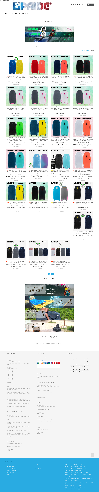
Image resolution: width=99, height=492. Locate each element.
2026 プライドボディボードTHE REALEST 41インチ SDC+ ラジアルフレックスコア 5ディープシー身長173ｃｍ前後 (38, 139)
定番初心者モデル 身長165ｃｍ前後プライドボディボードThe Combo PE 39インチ (83, 234)
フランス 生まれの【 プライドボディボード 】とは (74, 436)
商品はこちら (9, 13)
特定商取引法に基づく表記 (11, 442)
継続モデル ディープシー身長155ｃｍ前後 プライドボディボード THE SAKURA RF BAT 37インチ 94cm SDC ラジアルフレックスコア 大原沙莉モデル (60, 140)
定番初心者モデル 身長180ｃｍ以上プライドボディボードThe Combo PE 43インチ (83, 203)
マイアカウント (74, 4)
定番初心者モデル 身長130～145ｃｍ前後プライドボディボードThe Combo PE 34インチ (38, 172)
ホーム (7, 436)
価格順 (88, 50)
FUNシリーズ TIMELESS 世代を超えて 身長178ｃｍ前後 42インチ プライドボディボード (38, 204)
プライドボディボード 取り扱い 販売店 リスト (74, 461)
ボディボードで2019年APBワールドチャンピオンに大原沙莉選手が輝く (78, 450)
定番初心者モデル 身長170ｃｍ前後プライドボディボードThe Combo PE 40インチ (60, 234)
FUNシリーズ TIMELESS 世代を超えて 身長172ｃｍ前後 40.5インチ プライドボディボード (83, 78)
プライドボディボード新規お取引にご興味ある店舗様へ (75, 438)
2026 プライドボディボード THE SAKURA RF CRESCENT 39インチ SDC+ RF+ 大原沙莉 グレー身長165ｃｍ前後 (38, 108)
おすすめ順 (83, 50)
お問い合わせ (25, 13)
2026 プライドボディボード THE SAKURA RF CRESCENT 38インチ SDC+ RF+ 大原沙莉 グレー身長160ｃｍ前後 (60, 108)
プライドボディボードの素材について (72, 452)
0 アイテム (90, 4)
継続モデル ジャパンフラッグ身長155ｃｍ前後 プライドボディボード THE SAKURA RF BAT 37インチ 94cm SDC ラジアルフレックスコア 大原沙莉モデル (83, 140)
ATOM (39, 440)
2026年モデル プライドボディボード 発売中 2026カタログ (77, 476)
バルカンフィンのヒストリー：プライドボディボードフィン (76, 444)
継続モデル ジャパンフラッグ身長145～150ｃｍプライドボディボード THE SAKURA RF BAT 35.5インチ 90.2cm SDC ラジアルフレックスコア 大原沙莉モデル (83, 172)
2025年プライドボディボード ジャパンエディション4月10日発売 (78, 481)
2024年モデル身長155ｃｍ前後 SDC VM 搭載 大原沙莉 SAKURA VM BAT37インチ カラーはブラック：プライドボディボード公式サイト (60, 172)
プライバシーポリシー (10, 444)
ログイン (81, 4)
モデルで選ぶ (7, 16)
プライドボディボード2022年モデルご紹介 (73, 471)
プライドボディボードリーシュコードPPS (73, 442)
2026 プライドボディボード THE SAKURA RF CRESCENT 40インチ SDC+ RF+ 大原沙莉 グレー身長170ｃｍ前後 (16, 108)
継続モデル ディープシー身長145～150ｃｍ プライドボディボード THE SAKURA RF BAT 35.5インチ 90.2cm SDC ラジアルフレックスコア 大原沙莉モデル (16, 172)
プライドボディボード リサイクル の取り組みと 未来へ (75, 440)
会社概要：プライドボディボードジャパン (73, 457)
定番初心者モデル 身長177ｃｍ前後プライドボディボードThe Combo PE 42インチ (16, 234)
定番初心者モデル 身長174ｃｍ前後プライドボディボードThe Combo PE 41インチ (38, 234)
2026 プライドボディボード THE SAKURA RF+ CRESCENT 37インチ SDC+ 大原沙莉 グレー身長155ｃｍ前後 (83, 108)
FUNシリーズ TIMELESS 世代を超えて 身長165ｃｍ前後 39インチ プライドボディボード (60, 78)
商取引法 (17, 13)
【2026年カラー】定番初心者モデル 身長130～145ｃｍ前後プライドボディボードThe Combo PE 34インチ (16, 78)
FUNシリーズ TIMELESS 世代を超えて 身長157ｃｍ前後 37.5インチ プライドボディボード (38, 78)
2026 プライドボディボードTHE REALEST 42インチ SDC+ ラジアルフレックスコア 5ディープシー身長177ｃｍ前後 (16, 204)
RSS (36, 440)
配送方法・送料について (10, 440)
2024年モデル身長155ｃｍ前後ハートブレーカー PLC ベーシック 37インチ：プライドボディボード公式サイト (60, 204)
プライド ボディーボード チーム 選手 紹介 (73, 448)
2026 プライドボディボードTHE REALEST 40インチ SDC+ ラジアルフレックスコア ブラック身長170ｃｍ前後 (16, 139)
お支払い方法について (10, 438)
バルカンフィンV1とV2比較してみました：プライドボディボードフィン (78, 446)
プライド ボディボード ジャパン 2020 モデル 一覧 (75, 459)
